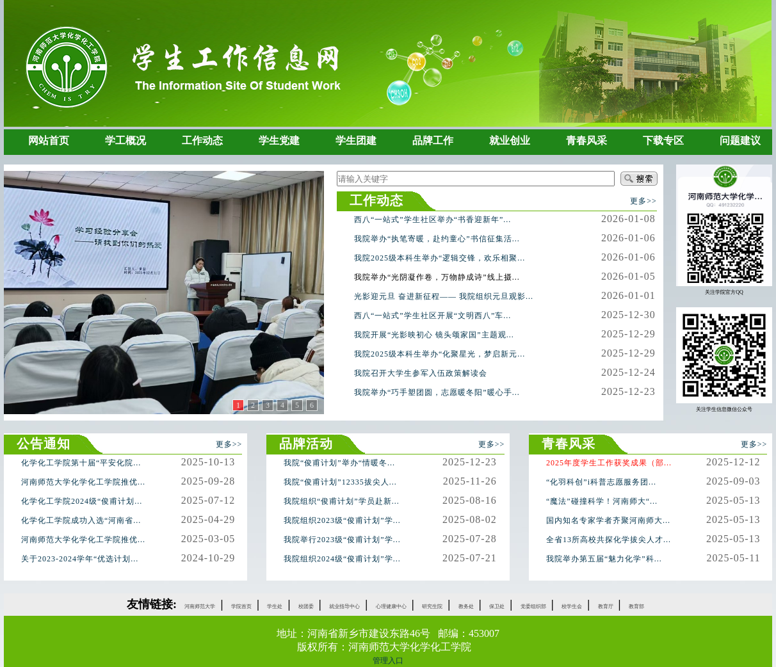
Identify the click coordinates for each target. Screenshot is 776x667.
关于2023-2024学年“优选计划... (79, 558)
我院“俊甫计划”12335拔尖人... (340, 482)
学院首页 (241, 606)
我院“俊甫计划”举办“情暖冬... (339, 462)
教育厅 (605, 606)
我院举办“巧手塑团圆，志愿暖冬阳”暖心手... (437, 392)
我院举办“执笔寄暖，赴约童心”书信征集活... (437, 238)
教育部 (636, 606)
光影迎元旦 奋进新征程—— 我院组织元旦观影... (443, 296)
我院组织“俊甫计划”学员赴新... (342, 501)
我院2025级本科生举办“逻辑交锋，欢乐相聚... (439, 257)
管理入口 (388, 660)
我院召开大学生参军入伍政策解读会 (420, 373)
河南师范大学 (199, 606)
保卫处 (497, 606)
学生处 (274, 606)
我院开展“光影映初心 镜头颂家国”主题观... (434, 334)
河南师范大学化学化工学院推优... (83, 482)
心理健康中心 (391, 606)
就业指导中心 (344, 606)
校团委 (306, 606)
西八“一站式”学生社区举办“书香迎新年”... (432, 219)
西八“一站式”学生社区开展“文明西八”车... (432, 315)
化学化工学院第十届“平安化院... (81, 462)
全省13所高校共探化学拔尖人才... (608, 539)
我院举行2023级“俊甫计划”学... (342, 539)
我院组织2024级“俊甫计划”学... (342, 558)
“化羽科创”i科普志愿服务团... (601, 482)
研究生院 (432, 606)
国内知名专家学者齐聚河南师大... (608, 520)
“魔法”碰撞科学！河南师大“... (602, 501)
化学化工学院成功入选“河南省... (81, 520)
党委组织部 (533, 606)
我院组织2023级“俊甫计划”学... (342, 520)
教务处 (466, 606)
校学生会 (572, 606)
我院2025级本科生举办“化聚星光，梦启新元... (439, 354)
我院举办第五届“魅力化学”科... (604, 558)
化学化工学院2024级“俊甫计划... (81, 501)
